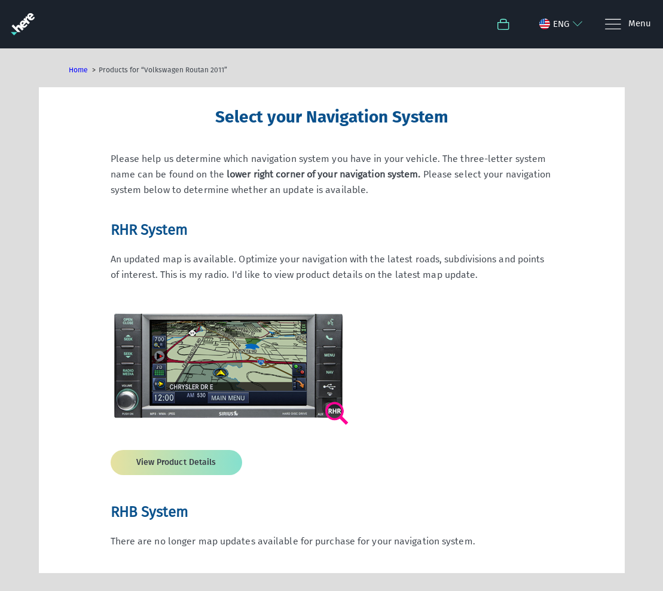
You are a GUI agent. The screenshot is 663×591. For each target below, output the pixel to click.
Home (78, 70)
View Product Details (176, 462)
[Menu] (627, 24)
